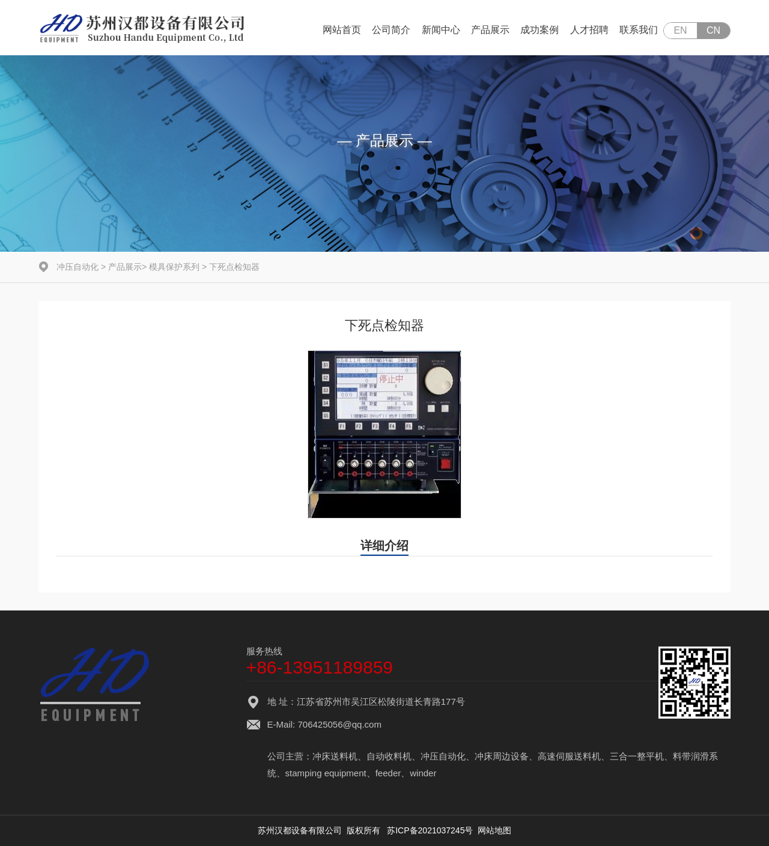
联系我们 (638, 30)
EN (680, 30)
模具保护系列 (174, 267)
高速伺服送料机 (569, 756)
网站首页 (342, 30)
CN (713, 30)
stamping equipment (325, 773)
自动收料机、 (393, 756)
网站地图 (494, 830)
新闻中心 (441, 30)
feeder (388, 773)
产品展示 (490, 30)
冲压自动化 (77, 267)
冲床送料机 (334, 756)
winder (423, 773)
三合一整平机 (637, 756)
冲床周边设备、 (506, 756)
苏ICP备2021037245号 (430, 830)
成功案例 (539, 30)
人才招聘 (589, 30)
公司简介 (391, 30)
